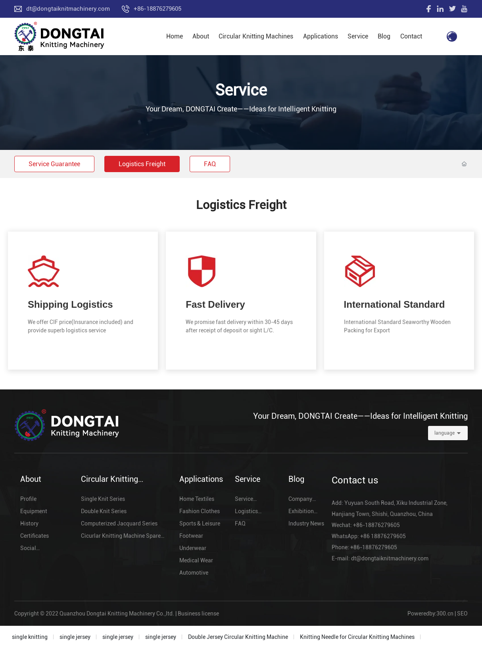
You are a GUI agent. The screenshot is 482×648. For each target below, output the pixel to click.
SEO (462, 613)
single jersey (75, 637)
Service (241, 90)
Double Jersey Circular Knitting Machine (238, 637)
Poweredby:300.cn (430, 613)
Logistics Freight (142, 164)
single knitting (30, 637)
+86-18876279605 (157, 8)
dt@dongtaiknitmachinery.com (68, 8)
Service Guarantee (54, 164)
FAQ (210, 164)
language (444, 433)
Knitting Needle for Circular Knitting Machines (357, 637)
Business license (198, 613)
